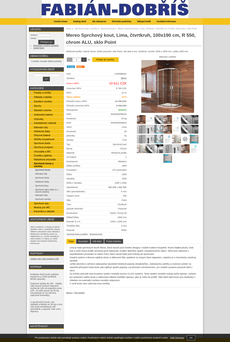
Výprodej (38, 119)
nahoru (69, 293)
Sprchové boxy (42, 186)
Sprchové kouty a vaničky (77, 234)
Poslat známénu (113, 241)
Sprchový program (43, 147)
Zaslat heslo (38, 48)
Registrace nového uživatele (46, 46)
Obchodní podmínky (121, 21)
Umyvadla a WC (42, 151)
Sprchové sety (41, 203)
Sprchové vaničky (43, 199)
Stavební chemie (42, 110)
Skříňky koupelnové (44, 139)
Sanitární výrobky (43, 101)
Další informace (177, 338)
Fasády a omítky (42, 92)
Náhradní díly (41, 127)
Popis (71, 241)
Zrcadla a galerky (43, 155)
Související (83, 241)
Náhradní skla (41, 195)
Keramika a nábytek (44, 211)
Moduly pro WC (42, 207)
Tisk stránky (79, 293)
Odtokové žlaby (42, 131)
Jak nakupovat (99, 21)
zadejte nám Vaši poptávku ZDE (44, 259)
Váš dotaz (97, 241)
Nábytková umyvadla (45, 159)
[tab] (71, 241)
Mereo (124, 78)
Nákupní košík (144, 21)
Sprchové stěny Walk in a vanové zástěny (46, 191)
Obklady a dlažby (43, 97)
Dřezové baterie (42, 135)
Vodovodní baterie (43, 114)
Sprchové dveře (42, 143)
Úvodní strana (60, 21)
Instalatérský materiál (45, 123)
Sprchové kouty (96, 234)
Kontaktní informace (166, 21)
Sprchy (37, 105)
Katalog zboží (79, 21)
